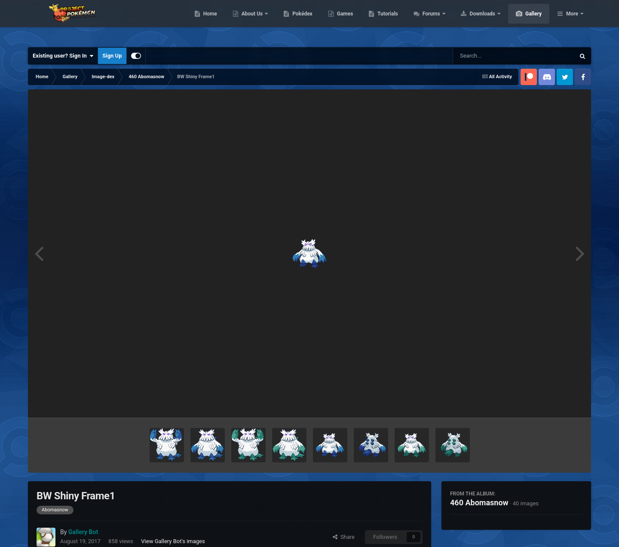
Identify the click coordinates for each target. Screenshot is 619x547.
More (572, 21)
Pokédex (343, 21)
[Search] (492, 56)
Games (386, 21)
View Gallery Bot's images (173, 541)
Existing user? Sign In (63, 56)
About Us (293, 21)
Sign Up (112, 55)
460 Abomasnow (479, 502)
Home (250, 21)
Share (344, 537)
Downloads (524, 21)
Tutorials (428, 21)
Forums (473, 21)
